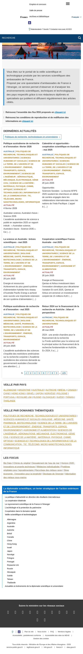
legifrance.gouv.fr (33, 647)
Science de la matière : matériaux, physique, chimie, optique (19, 186)
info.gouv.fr (48, 647)
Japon (39, 393)
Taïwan (70, 397)
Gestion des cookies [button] (41, 638)
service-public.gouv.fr (14, 647)
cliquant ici (60, 112)
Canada (72, 390)
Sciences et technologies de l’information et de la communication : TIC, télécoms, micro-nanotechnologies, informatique (21, 195)
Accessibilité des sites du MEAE (57, 635)
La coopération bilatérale (15, 501)
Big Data (7, 463)
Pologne (62, 393)
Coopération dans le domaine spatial (20, 511)
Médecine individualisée (48, 467)
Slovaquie (49, 397)
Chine (6, 393)
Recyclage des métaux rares (48, 470)
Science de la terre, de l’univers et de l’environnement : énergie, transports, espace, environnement (21, 167)
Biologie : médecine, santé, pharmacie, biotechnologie (18, 256)
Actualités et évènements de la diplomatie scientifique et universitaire (34, 586)
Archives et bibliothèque (39, 16)
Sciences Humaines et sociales (22, 419)
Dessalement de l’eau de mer (46, 463)
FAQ (52, 632)
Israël (30, 393)
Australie (8, 151)
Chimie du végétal (21, 463)
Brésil (62, 390)
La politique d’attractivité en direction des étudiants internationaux (32, 497)
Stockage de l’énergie (53, 474)
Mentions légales (64, 632)
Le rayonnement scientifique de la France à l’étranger (27, 504)
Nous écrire (42, 632)
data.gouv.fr (71, 647)
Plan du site (28, 632)
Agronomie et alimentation (40, 430)
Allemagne (9, 390)
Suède (60, 397)
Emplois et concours (37, 4)
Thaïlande (9, 401)
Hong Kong (18, 393)
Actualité (8, 205)
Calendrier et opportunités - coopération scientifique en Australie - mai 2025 (60, 146)
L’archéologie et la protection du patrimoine (23, 508)
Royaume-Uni (24, 397)
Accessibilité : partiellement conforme (27, 635)
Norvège (50, 393)
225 (64, 373)
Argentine (24, 390)
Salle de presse (35, 10)
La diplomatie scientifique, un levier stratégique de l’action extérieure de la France (41, 490)
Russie (37, 397)
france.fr (59, 647)
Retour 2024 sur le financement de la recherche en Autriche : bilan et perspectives (60, 309)
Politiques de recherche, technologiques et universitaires (31, 137)
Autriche (47, 317)
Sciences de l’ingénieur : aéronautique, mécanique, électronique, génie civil (39, 433)
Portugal (9, 397)
